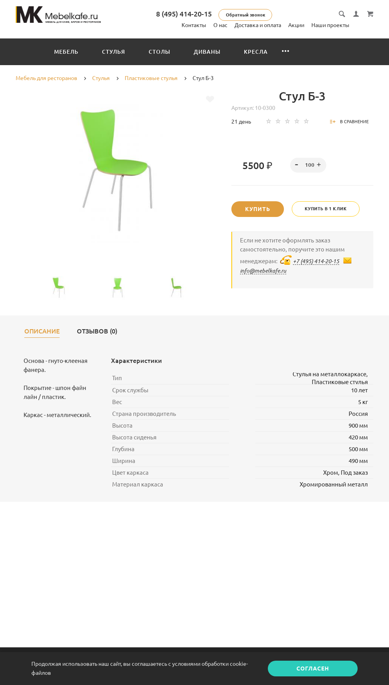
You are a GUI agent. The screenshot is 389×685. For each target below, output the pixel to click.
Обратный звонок (251, 15)
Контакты (194, 25)
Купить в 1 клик (326, 208)
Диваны (207, 52)
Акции (296, 25)
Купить (257, 209)
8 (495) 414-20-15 (190, 14)
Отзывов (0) (97, 331)
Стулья (113, 52)
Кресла (256, 52)
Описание (42, 331)
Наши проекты (330, 25)
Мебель (66, 52)
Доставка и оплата (257, 25)
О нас (220, 25)
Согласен (312, 668)
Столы (159, 52)
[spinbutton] (308, 165)
